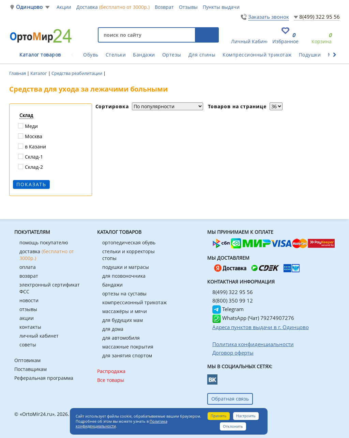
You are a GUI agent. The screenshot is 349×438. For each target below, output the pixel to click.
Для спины (202, 54)
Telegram (228, 309)
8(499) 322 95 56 (319, 16)
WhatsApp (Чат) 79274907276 (253, 317)
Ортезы (171, 54)
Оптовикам (27, 360)
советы (27, 344)
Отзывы (188, 7)
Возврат (164, 7)
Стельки (116, 54)
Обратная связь (230, 398)
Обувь (90, 54)
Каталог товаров (40, 54)
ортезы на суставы (124, 293)
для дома (112, 329)
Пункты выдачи (221, 7)
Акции (64, 7)
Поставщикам (30, 369)
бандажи (112, 284)
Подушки (310, 54)
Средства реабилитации (77, 73)
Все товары (110, 380)
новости (29, 300)
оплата (27, 267)
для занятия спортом (127, 355)
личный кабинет (39, 335)
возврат (28, 276)
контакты (30, 327)
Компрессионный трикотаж (257, 54)
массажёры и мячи (124, 311)
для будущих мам (122, 320)
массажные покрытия (127, 346)
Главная (18, 73)
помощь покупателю (43, 242)
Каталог (39, 73)
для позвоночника (124, 276)
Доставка (113, 7)
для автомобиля (121, 338)
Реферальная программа (43, 378)
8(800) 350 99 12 (232, 300)
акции (26, 318)
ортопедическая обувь (128, 242)
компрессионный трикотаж (134, 302)
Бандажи (144, 54)
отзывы (28, 309)
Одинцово (29, 7)
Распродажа (111, 371)
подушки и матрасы (125, 267)
